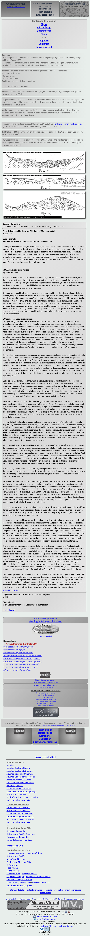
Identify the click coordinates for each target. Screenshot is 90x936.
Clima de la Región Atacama (19, 879)
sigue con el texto (10, 590)
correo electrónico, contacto (46, 916)
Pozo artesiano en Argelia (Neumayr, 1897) (22, 661)
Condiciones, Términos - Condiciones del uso (58, 725)
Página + (44, 40)
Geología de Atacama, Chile (19, 862)
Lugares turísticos (34, 853)
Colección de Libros (41, 882)
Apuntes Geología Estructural (20, 771)
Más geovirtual (44, 47)
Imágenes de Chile (15, 845)
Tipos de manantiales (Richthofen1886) (21, 664)
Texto (44, 34)
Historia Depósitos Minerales (46, 701)
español (42, 636)
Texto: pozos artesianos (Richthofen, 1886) (22, 655)
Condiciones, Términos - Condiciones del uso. (56, 926)
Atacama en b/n (29, 873)
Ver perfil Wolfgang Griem (45, 919)
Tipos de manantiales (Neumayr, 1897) (20, 667)
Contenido (44, 43)
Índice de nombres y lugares (19, 885)
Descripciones (44, 30)
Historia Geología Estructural (46, 699)
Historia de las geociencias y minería (71, 899)
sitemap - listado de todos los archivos (26, 890)
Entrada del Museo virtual (18, 807)
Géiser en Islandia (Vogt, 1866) (17, 670)
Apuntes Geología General (18, 768)
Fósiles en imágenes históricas (20, 816)
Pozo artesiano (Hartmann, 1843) (18, 646)
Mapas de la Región (15, 876)
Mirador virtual (13, 873)
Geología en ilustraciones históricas (45, 740)
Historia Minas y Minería (45, 703)
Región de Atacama (15, 853)
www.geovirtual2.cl (45, 757)
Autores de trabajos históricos (20, 819)
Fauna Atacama (14, 870)
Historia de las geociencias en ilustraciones (45, 732)
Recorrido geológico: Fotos (19, 779)
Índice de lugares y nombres (19, 840)
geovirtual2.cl (11, 899)
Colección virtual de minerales (20, 782)
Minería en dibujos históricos (20, 813)
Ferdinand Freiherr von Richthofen (68, 124)
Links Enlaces (12, 882)
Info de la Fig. (44, 27)
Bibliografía (24, 882)
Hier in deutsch (9, 610)
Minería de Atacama (16, 859)
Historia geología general (45, 695)
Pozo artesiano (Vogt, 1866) (15, 649)
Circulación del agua (46, 688)
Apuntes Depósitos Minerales (20, 773)
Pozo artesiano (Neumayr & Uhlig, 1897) (21, 658)
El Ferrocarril (12, 865)
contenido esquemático (53, 890)
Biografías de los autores (45, 706)
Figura (44, 24)
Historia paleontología (45, 697)
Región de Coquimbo (16, 831)
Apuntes (10, 765)
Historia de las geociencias (45, 693)
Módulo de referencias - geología (22, 791)
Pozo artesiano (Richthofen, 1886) (18, 652)
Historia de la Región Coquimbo (21, 834)
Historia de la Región (16, 856)
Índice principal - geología (18, 800)
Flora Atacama (13, 867)
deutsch (49, 636)
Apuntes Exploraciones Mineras (21, 776)
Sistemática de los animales (19, 788)
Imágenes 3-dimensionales (38, 876)
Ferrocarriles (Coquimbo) (18, 837)
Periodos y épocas (15, 785)
